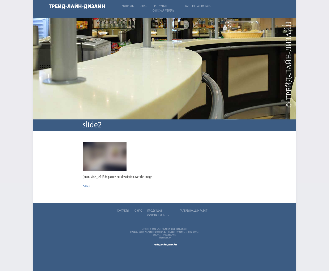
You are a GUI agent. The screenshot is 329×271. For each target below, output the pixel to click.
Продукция (160, 6)
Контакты (128, 6)
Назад (86, 186)
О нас (143, 6)
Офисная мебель (163, 10)
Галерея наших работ (199, 6)
